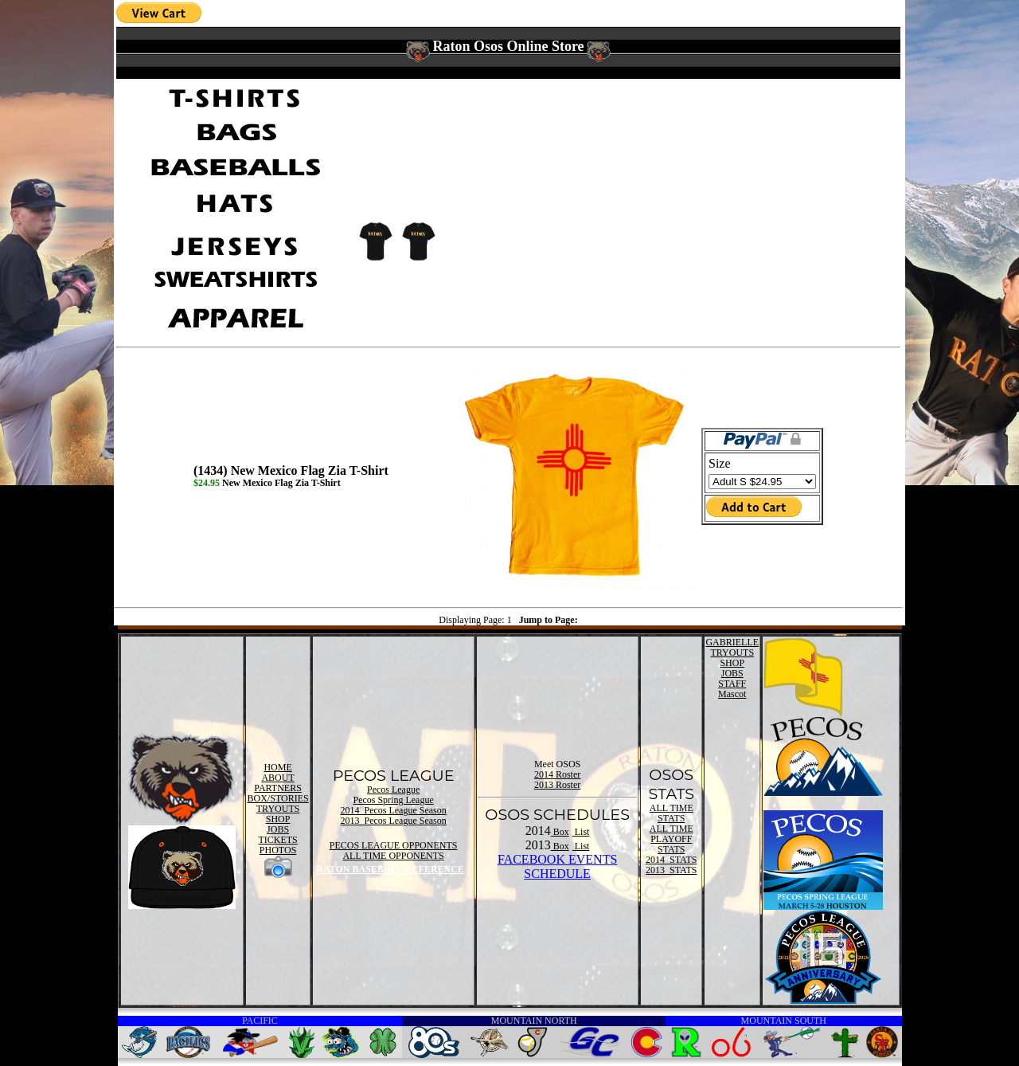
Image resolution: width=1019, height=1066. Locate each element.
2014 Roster (557, 774)
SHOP (278, 819)
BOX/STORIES (278, 798)
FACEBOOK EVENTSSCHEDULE (557, 866)
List (581, 831)
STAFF (732, 683)
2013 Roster (557, 784)
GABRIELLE (732, 642)
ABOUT (277, 777)
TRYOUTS (278, 808)
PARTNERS (278, 788)
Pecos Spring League (393, 799)
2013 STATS (671, 870)
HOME (277, 767)
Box (560, 831)
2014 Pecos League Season (393, 810)
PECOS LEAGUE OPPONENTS (394, 845)
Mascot (732, 694)
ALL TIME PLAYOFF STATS (671, 839)
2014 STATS (671, 859)
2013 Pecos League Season (393, 820)
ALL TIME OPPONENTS (392, 855)
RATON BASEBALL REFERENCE (390, 869)
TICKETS (277, 839)
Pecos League (393, 789)
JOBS (278, 829)
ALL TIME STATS (671, 813)
